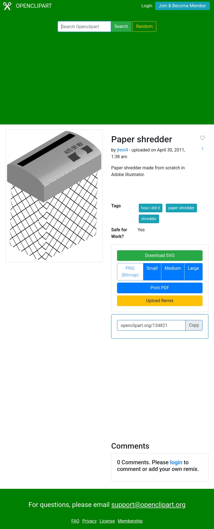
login (176, 462)
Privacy (89, 521)
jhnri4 (122, 150)
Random (144, 26)
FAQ (75, 521)
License (107, 521)
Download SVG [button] (160, 255)
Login (146, 5)
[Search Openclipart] (84, 26)
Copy (194, 325)
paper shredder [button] (181, 208)
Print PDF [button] (159, 287)
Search (121, 26)
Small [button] (152, 268)
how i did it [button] (150, 208)
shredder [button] (149, 219)
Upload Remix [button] (159, 300)
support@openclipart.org (148, 505)
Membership (130, 521)
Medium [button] (173, 268)
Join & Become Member (182, 5)
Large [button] (193, 268)
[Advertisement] (107, 78)
